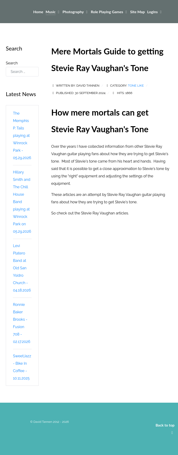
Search (12, 63)
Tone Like (136, 85)
